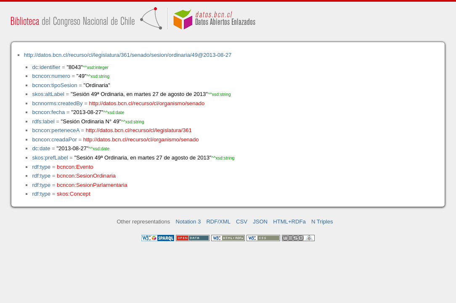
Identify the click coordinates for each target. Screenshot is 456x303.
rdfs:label (43, 121)
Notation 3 (188, 221)
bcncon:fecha (48, 112)
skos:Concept (73, 194)
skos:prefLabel (50, 157)
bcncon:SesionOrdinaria (86, 176)
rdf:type (41, 167)
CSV (241, 221)
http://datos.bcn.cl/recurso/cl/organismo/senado (147, 103)
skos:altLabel (48, 94)
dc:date (41, 148)
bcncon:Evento (75, 167)
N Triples (322, 221)
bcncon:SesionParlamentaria (92, 185)
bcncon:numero (51, 76)
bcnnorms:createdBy (57, 103)
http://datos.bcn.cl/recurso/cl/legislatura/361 (139, 130)
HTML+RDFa (289, 221)
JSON (260, 221)
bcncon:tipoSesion (54, 85)
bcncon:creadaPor (54, 139)
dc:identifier (46, 67)
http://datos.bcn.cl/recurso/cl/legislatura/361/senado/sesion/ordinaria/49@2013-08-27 (128, 55)
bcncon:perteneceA (55, 130)
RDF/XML (218, 221)
